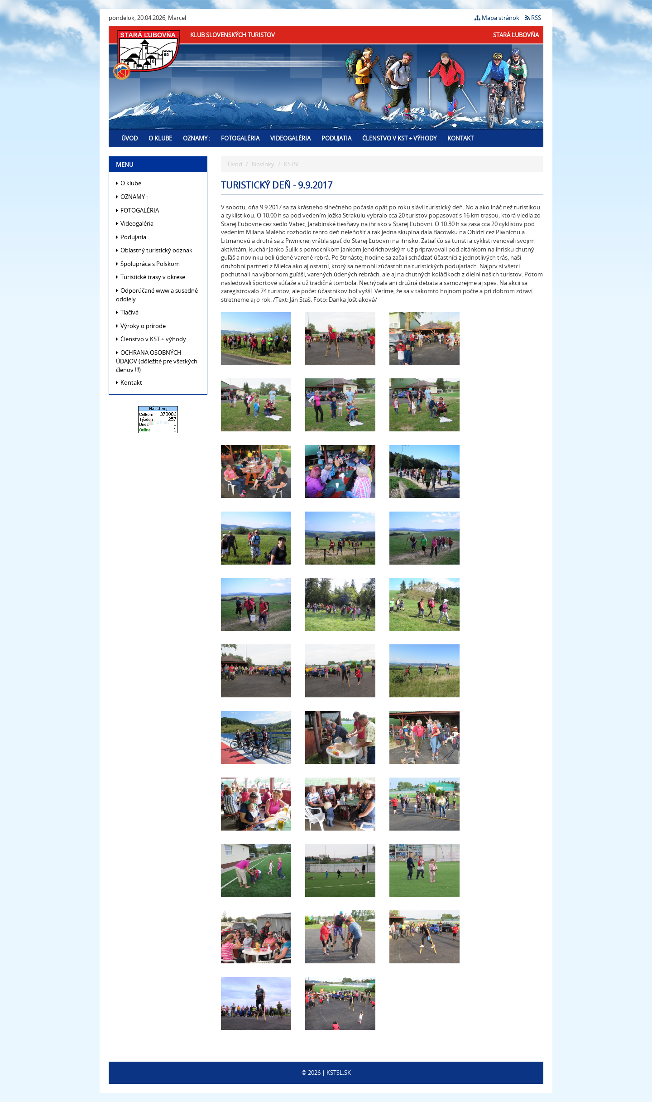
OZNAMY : (196, 138)
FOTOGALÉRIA (240, 138)
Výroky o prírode (141, 326)
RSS (533, 18)
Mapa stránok (497, 18)
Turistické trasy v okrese (150, 277)
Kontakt (460, 138)
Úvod (129, 138)
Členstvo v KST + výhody (399, 138)
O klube (160, 138)
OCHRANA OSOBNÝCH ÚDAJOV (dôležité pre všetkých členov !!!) (156, 361)
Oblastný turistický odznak (154, 250)
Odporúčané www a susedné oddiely (157, 295)
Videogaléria (290, 138)
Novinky (263, 164)
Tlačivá (127, 312)
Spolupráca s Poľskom (148, 264)
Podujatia (336, 138)
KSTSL (292, 164)
